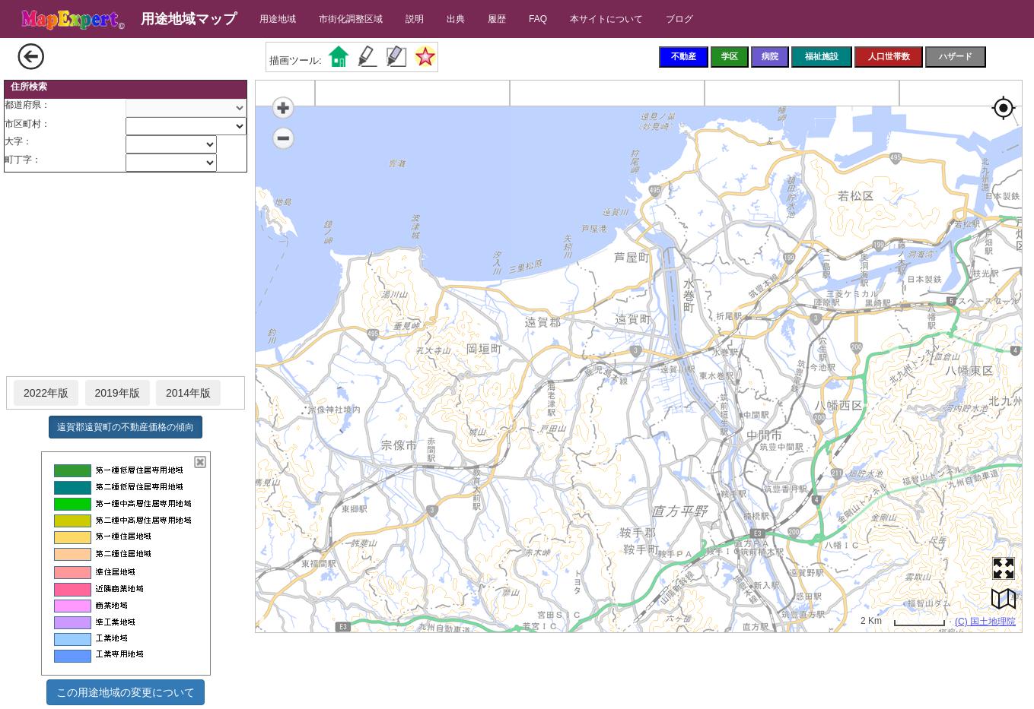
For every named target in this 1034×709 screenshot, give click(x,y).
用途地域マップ (189, 19)
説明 (415, 19)
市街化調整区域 (351, 19)
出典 (456, 19)
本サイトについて (606, 19)
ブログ (679, 19)
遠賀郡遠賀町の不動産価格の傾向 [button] (125, 427)
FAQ (538, 19)
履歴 (497, 19)
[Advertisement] (125, 275)
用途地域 (277, 19)
